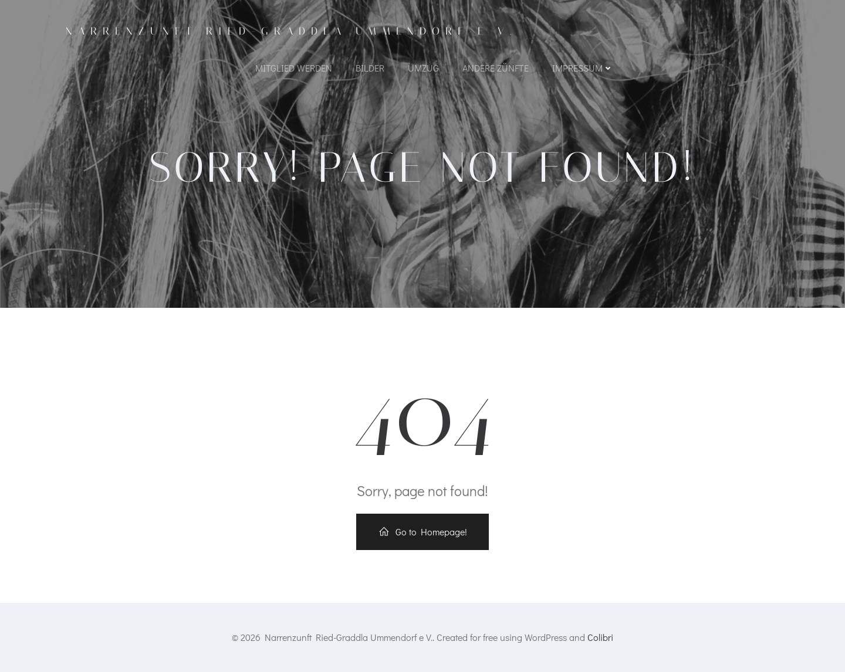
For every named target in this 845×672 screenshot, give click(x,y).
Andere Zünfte (495, 68)
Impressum (582, 68)
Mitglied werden (293, 68)
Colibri (600, 637)
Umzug (423, 68)
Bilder (370, 68)
